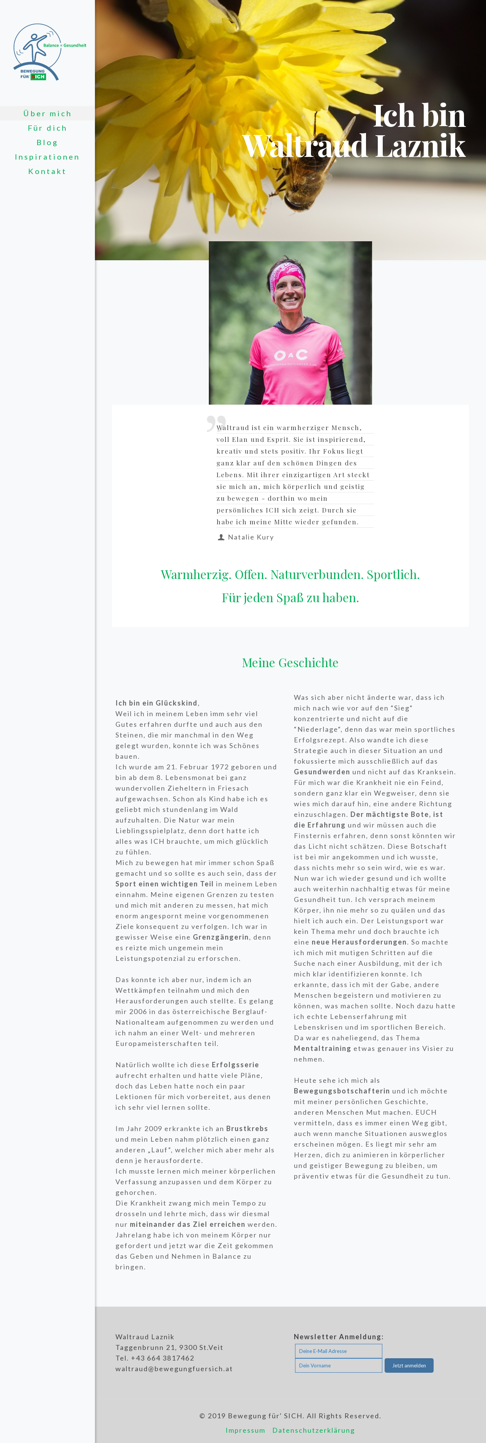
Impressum (245, 1430)
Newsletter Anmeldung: (339, 1336)
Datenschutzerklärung (313, 1430)
